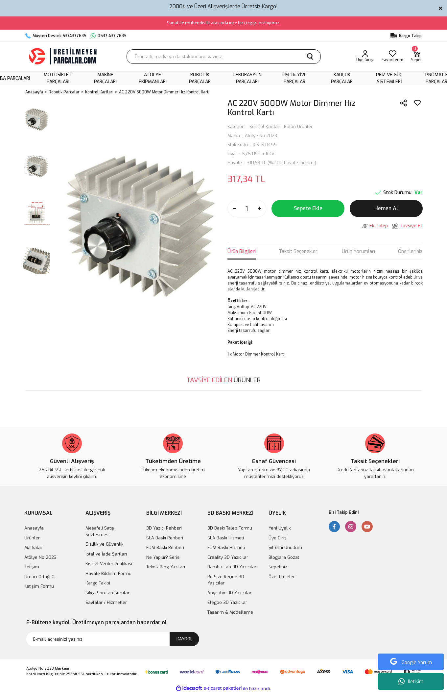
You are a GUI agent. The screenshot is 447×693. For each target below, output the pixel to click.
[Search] (224, 56)
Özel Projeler (282, 577)
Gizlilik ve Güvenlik (104, 544)
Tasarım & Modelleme (230, 612)
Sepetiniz (278, 567)
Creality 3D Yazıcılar (227, 557)
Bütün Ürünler (298, 126)
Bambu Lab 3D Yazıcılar (231, 567)
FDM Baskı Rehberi (165, 547)
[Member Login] (365, 56)
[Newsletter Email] (112, 639)
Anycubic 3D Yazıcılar (229, 593)
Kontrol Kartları (264, 126)
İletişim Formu (39, 586)
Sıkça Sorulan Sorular (107, 593)
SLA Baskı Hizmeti (225, 538)
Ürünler (32, 538)
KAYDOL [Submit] (184, 639)
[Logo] (63, 56)
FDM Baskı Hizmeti (226, 547)
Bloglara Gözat (284, 557)
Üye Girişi (278, 538)
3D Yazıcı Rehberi (164, 528)
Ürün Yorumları (358, 251)
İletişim (410, 681)
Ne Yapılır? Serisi (163, 557)
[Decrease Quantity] (234, 208)
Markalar (33, 547)
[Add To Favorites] (417, 103)
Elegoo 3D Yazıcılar (227, 602)
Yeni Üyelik (280, 528)
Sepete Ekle (308, 208)
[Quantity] (247, 208)
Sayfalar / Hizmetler (106, 602)
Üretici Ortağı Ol (40, 577)
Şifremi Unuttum (285, 547)
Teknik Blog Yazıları (165, 567)
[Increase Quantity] (259, 208)
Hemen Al (386, 208)
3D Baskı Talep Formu (229, 528)
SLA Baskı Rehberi (164, 538)
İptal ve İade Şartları (106, 554)
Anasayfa (34, 528)
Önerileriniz (410, 251)
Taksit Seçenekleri (298, 251)
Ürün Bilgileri (241, 251)
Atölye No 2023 (261, 135)
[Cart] (416, 56)
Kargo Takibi (97, 583)
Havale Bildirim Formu (108, 573)
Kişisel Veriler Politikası (108, 563)
